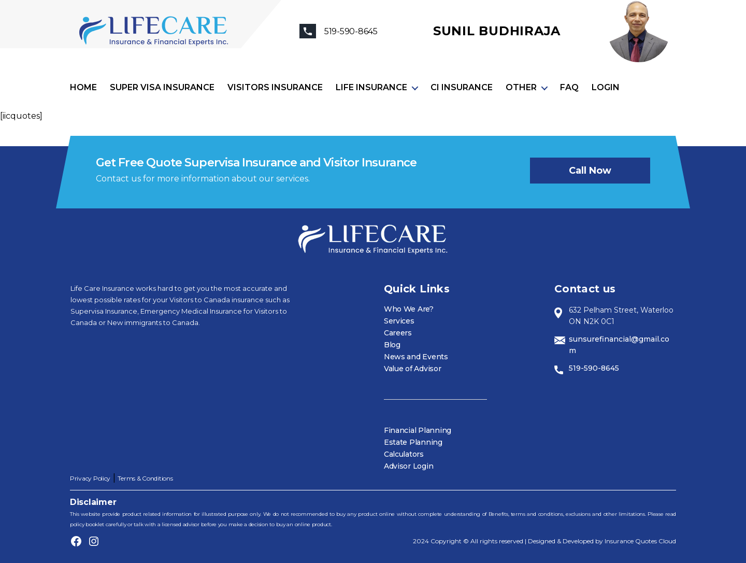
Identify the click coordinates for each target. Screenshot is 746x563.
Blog (392, 344)
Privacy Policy (90, 478)
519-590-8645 (594, 368)
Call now (590, 170)
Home (83, 87)
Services (399, 321)
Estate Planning (413, 442)
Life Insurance (371, 87)
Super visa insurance (162, 87)
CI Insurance (462, 87)
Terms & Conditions (145, 478)
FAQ (569, 87)
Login (606, 87)
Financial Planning (417, 430)
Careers (398, 332)
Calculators (404, 454)
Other (521, 87)
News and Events (416, 356)
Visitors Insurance (275, 87)
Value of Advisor (412, 368)
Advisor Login (409, 466)
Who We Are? (409, 309)
